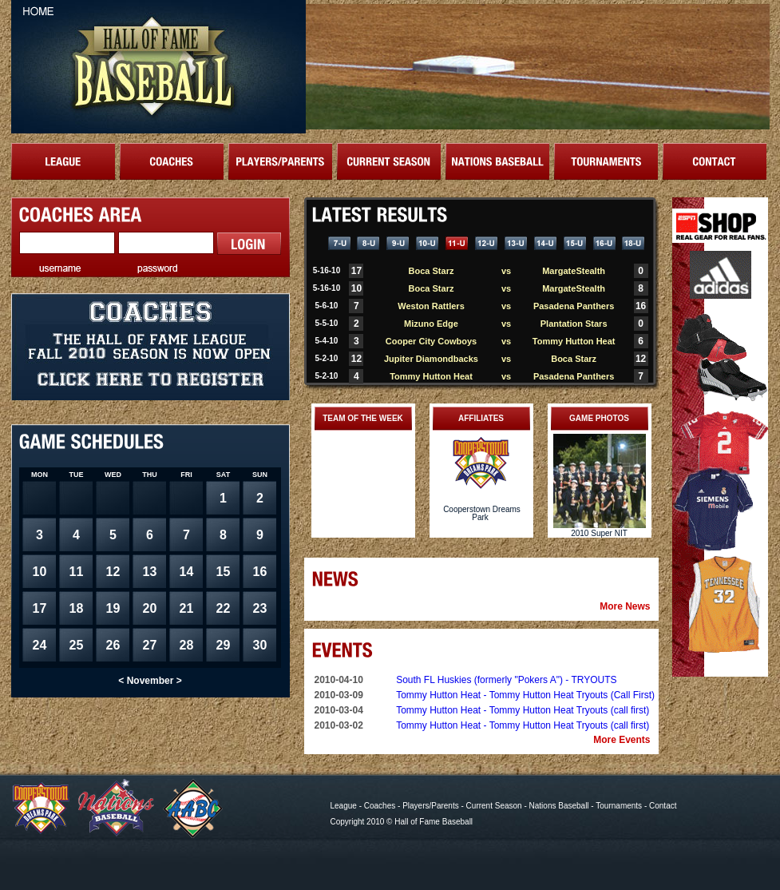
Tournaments (619, 805)
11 (76, 571)
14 (187, 571)
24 (40, 645)
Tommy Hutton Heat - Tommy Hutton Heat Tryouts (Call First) (525, 695)
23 (260, 608)
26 (113, 645)
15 (223, 571)
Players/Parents (430, 805)
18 (76, 608)
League (344, 805)
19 (113, 608)
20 (150, 608)
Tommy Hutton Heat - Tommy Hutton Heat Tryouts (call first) (522, 710)
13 (150, 571)
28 (187, 645)
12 (113, 571)
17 (40, 608)
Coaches (379, 805)
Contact (662, 805)
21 (187, 608)
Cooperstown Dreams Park (482, 513)
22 (223, 608)
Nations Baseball (559, 805)
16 (260, 571)
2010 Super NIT (599, 533)
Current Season (494, 805)
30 (260, 645)
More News (625, 606)
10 (40, 571)
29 (223, 645)
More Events (621, 739)
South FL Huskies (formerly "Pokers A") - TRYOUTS (506, 679)
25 (76, 645)
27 (150, 645)
